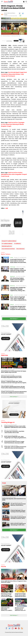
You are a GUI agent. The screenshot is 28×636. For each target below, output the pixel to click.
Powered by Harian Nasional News (14, 632)
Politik (5, 14)
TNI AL (11, 257)
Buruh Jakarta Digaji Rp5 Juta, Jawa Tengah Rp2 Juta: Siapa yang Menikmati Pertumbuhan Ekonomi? (18, 299)
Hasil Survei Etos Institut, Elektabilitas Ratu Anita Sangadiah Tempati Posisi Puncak (14, 174)
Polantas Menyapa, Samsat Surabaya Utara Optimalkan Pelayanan (18, 511)
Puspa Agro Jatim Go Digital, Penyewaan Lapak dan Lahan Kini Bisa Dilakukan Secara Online (15, 447)
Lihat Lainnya (14, 396)
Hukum (12, 304)
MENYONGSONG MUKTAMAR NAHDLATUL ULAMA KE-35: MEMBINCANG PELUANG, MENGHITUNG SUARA (7, 609)
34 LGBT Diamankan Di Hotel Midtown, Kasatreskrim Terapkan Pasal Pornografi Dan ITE (18, 504)
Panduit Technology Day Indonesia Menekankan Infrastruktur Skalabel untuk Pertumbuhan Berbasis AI (14, 392)
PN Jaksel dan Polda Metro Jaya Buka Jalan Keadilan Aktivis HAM (14, 432)
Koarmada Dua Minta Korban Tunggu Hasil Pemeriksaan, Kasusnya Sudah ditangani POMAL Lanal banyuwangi (14, 442)
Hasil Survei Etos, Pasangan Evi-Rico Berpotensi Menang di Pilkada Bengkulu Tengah (12, 124)
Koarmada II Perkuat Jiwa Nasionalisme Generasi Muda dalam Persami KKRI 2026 (18, 262)
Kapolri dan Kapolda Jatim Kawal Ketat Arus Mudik (14, 499)
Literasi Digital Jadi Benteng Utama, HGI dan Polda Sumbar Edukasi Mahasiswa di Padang (13, 387)
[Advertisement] (14, 224)
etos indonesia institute (8, 248)
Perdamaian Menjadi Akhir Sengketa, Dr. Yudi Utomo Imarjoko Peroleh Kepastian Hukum (18, 309)
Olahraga (12, 267)
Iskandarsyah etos (7, 246)
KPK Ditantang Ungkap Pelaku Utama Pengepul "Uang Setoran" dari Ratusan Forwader (17, 280)
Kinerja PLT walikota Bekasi (9, 241)
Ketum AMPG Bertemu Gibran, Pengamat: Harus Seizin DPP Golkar (13, 581)
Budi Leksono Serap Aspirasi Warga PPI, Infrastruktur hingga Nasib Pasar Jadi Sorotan (6, 595)
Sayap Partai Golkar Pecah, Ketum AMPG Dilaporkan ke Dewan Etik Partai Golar (20, 595)
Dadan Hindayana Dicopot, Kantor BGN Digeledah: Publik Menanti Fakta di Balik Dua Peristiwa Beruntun (15, 426)
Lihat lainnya (14, 318)
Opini (11, 295)
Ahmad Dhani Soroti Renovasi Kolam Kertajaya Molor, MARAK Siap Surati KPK (13, 371)
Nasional (12, 276)
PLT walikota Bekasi (7, 243)
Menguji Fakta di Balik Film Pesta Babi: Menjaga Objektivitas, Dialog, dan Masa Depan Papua (18, 290)
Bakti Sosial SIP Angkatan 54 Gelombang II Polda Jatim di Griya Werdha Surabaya (18, 524)
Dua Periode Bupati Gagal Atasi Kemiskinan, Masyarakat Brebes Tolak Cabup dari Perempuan (14, 74)
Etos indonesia (20, 248)
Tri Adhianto (17, 243)
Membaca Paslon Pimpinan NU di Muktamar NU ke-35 (20, 609)
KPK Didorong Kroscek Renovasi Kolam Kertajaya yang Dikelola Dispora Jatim (11, 377)
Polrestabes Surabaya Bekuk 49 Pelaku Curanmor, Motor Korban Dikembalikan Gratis (18, 517)
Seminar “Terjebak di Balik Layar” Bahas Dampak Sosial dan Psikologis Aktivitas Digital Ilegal (13, 382)
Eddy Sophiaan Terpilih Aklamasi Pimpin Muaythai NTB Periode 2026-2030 (18, 270)
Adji (7, 208)
